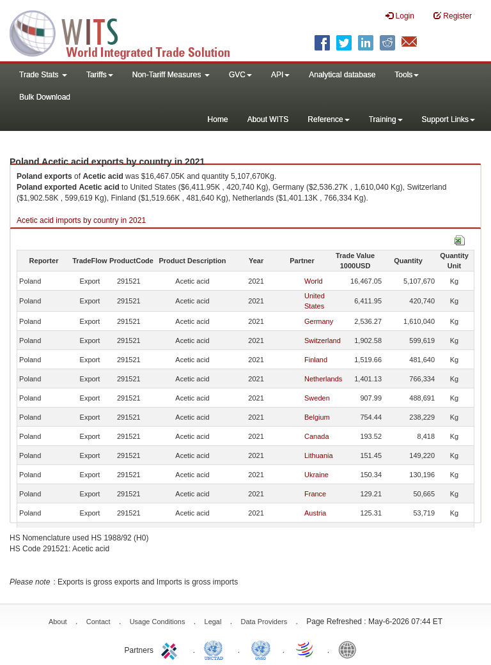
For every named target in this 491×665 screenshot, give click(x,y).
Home (218, 119)
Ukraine (316, 474)
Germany (318, 321)
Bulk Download (44, 97)
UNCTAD (216, 649)
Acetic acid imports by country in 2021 (81, 220)
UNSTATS (261, 649)
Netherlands (323, 379)
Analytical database (342, 74)
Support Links (448, 119)
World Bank (350, 649)
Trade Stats (43, 74)
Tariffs (99, 74)
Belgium (317, 417)
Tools (406, 74)
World (313, 281)
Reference (328, 119)
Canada (316, 436)
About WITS (268, 119)
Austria (315, 513)
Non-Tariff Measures (171, 74)
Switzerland (322, 340)
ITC (171, 649)
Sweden (317, 398)
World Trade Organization (305, 649)
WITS (128, 32)
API (280, 74)
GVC (240, 74)
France (315, 494)
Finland (315, 359)
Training (386, 119)
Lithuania (318, 455)
